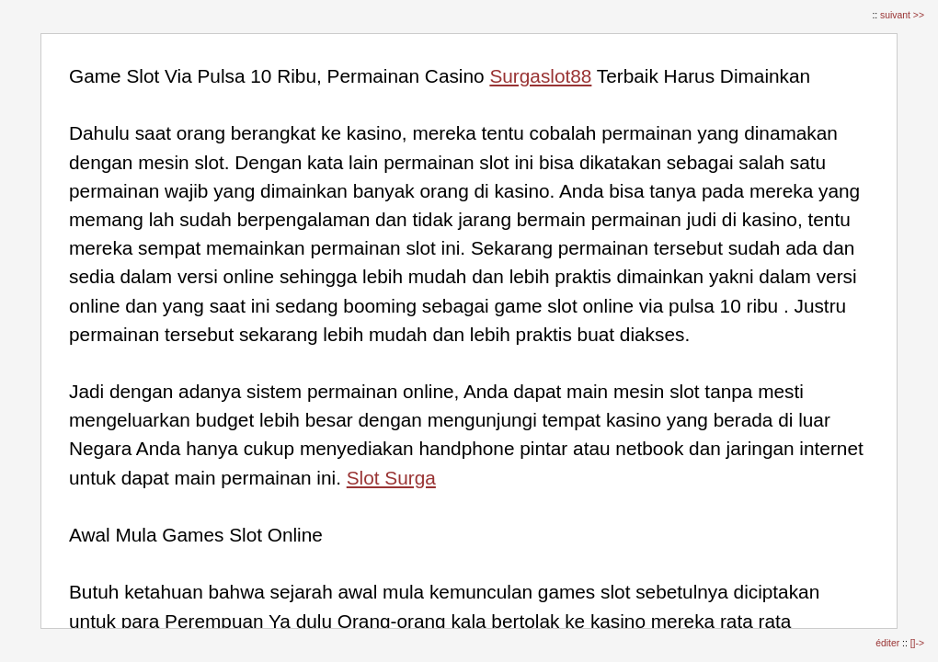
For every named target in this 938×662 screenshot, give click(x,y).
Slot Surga (391, 477)
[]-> (917, 643)
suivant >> (902, 15)
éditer (888, 643)
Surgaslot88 (540, 75)
